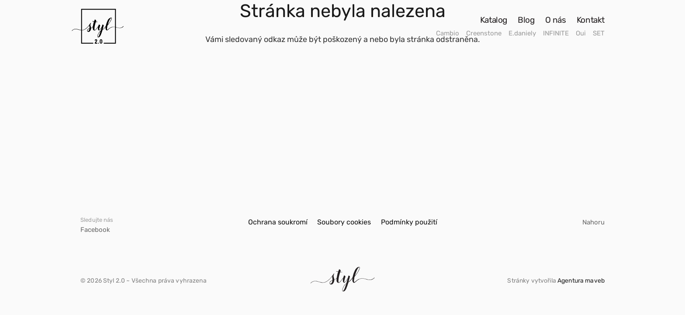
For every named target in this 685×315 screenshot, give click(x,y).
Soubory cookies (344, 222)
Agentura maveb (581, 280)
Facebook (95, 230)
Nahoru (593, 222)
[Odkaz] (98, 26)
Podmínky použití (409, 222)
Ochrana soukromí (278, 222)
